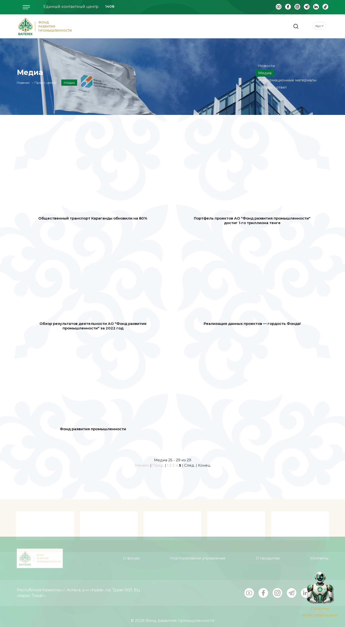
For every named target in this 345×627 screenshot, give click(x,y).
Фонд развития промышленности (93, 429)
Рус (318, 26)
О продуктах (268, 551)
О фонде (131, 551)
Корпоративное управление (197, 551)
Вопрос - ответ (272, 87)
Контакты (319, 551)
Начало (142, 465)
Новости (266, 65)
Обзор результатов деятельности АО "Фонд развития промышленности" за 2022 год (93, 326)
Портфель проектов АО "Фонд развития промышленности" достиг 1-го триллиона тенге (252, 220)
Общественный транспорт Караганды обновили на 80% (92, 218)
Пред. (158, 465)
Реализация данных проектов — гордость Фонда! (252, 323)
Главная (23, 83)
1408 (109, 6)
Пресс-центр (45, 83)
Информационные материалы (287, 80)
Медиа (264, 73)
